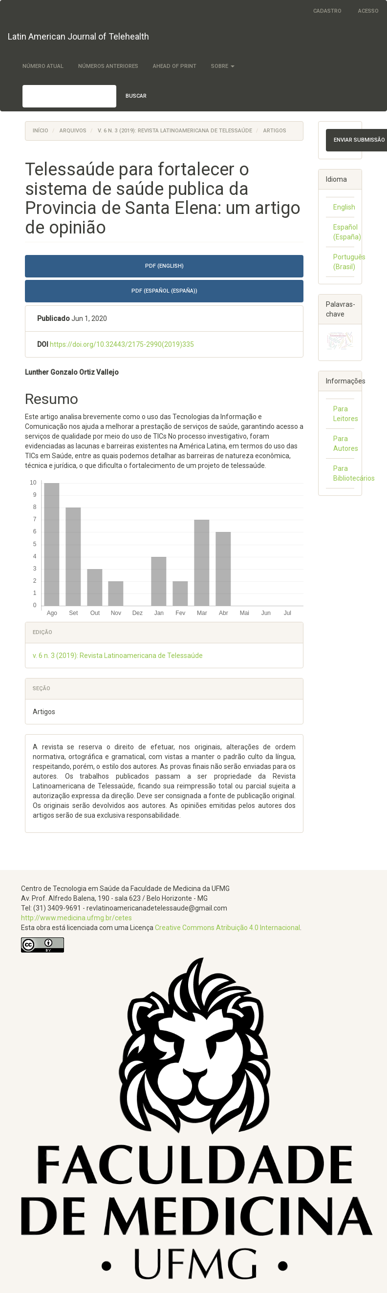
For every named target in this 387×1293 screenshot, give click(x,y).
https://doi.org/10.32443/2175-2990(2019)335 (122, 344)
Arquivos (73, 130)
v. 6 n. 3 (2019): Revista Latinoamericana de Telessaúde (175, 130)
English (344, 207)
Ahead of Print (174, 66)
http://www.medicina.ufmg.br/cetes (76, 918)
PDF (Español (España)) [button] (164, 291)
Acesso (368, 11)
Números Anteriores (108, 66)
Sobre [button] (223, 66)
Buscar (136, 96)
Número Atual (43, 66)
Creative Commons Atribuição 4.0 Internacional (227, 928)
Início (40, 130)
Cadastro (327, 11)
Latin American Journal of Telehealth (78, 36)
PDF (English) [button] (164, 266)
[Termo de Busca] (69, 96)
